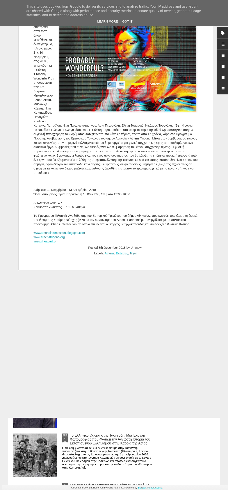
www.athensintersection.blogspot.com (59, 178)
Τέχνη (133, 199)
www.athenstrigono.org (49, 182)
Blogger (142, 487)
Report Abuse (154, 487)
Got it (127, 21)
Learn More (107, 21)
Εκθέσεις (122, 199)
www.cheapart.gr (45, 187)
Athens (109, 199)
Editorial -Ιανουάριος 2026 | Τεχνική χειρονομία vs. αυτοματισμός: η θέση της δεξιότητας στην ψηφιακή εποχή (109, 340)
